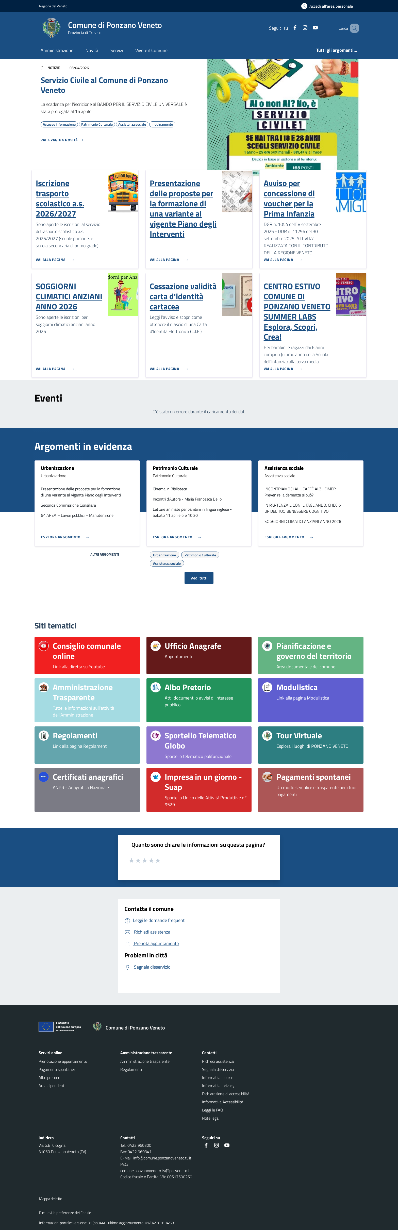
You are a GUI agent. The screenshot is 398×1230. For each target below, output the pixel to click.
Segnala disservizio (218, 1069)
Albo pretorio (49, 1077)
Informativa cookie (217, 1077)
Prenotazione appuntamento (63, 1061)
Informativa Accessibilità (222, 1102)
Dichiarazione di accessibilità (225, 1094)
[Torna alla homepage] (131, 1028)
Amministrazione (57, 50)
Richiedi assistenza (218, 1061)
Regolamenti (131, 1069)
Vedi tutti (199, 578)
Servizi (116, 50)
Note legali (211, 1118)
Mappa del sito (50, 1199)
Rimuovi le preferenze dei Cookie (65, 1213)
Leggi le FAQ (212, 1110)
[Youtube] (308, 28)
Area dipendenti (52, 1086)
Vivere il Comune (151, 50)
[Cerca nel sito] (353, 28)
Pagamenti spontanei (57, 1069)
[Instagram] (298, 28)
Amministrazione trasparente (145, 1061)
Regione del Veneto (53, 6)
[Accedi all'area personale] (329, 6)
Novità (92, 50)
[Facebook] (288, 28)
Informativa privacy (218, 1086)
